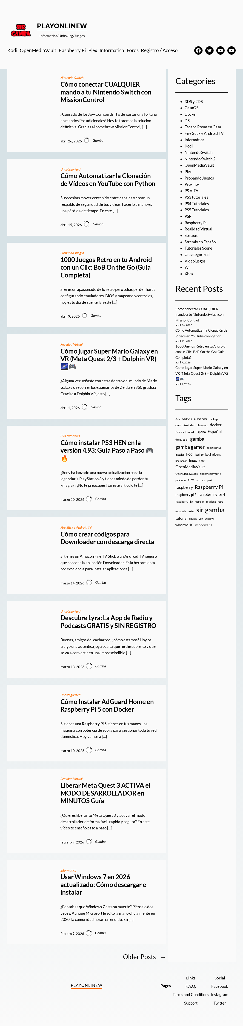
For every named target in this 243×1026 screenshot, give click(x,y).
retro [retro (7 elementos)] (220, 501)
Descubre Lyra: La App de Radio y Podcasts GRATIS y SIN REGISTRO (108, 621)
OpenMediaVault (199, 165)
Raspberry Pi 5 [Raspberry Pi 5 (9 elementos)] (184, 501)
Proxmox (192, 184)
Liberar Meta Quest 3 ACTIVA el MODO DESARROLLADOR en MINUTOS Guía (105, 793)
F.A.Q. (191, 986)
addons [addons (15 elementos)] (187, 419)
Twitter (220, 1002)
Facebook (219, 986)
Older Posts (144, 956)
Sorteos (191, 235)
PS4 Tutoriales (197, 203)
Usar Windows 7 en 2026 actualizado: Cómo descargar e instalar (103, 884)
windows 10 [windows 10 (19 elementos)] (184, 524)
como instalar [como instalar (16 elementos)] (185, 425)
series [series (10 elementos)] (191, 511)
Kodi (189, 146)
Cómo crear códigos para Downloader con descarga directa (107, 538)
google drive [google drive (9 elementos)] (214, 447)
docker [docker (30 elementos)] (216, 424)
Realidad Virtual (72, 344)
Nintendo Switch (72, 78)
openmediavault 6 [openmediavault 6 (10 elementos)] (210, 473)
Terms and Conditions (191, 994)
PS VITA (191, 190)
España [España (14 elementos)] (201, 431)
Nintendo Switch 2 (200, 158)
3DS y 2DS (194, 101)
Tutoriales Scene (198, 248)
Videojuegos (195, 260)
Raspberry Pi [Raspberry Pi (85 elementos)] (209, 487)
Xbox (189, 273)
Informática (68, 870)
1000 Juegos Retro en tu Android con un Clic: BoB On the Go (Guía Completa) (106, 267)
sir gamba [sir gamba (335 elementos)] (210, 509)
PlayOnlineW (62, 26)
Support (190, 1002)
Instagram (219, 994)
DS (187, 120)
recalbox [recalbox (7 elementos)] (211, 501)
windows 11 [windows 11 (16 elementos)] (203, 525)
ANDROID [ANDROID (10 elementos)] (200, 419)
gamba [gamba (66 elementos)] (197, 439)
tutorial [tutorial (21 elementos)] (181, 518)
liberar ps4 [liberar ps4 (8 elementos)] (181, 460)
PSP (188, 216)
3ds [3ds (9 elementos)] (177, 419)
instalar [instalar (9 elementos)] (179, 454)
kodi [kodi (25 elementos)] (190, 454)
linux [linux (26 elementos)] (193, 460)
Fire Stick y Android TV (76, 527)
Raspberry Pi (195, 222)
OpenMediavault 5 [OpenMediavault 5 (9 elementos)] (186, 473)
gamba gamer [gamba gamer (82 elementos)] (190, 446)
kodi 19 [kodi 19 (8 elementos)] (199, 454)
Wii (187, 267)
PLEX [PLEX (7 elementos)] (191, 479)
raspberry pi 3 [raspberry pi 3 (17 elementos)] (186, 494)
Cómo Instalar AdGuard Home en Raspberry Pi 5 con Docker (107, 705)
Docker (191, 114)
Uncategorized (70, 169)
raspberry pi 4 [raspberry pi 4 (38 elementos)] (211, 494)
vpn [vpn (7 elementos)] (201, 518)
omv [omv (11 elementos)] (202, 461)
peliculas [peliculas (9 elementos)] (180, 480)
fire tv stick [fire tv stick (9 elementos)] (181, 439)
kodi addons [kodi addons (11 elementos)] (213, 454)
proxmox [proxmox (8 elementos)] (201, 479)
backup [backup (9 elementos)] (213, 419)
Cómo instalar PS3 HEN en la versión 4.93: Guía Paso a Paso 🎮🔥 (107, 450)
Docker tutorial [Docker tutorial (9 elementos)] (184, 431)
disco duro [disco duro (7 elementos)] (202, 425)
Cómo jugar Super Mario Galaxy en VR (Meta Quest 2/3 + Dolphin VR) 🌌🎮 (109, 358)
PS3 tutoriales (70, 436)
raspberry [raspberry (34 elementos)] (184, 486)
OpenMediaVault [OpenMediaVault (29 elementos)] (190, 466)
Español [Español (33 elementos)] (215, 431)
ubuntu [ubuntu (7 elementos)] (193, 518)
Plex (188, 171)
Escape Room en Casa (203, 126)
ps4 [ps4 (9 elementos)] (209, 480)
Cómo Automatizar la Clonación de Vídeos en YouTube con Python (108, 179)
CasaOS (191, 107)
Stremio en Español (201, 241)
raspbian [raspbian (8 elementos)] (199, 501)
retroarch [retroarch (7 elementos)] (180, 511)
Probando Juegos (72, 253)
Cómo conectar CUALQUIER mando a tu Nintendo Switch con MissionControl (106, 91)
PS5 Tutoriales (197, 209)
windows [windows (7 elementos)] (209, 518)
